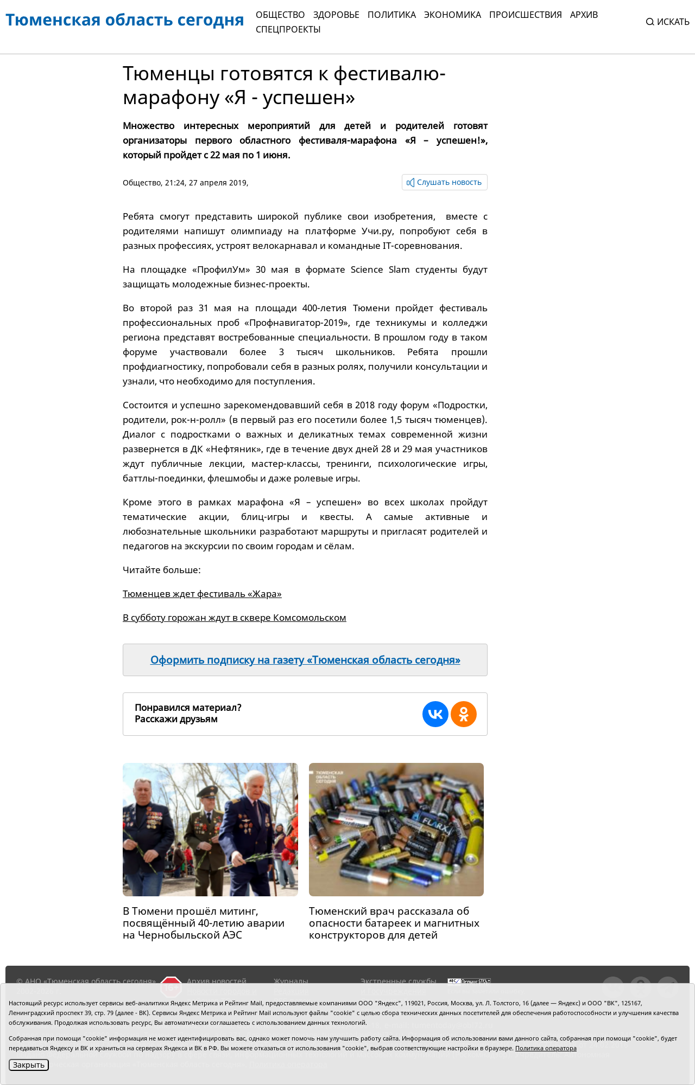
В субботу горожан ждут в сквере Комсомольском (234, 617)
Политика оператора (546, 1048)
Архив (584, 15)
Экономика (452, 15)
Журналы (291, 981)
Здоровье (336, 15)
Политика (392, 15)
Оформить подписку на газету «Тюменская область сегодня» (305, 660)
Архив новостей (217, 981)
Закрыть (29, 1065)
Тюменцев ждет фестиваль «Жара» (202, 593)
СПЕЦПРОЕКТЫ (288, 29)
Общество (280, 15)
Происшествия (525, 15)
